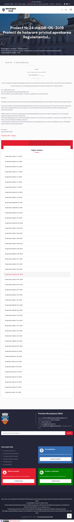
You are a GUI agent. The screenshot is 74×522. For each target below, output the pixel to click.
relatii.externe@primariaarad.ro (52, 426)
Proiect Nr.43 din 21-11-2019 (13, 177)
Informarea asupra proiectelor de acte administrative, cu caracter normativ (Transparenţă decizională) (31, 50)
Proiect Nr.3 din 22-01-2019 (13, 382)
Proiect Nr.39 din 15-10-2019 (13, 197)
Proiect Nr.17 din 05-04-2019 (13, 310)
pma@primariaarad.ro (49, 424)
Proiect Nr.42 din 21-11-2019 (13, 182)
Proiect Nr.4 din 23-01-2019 (13, 377)
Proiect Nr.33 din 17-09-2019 (13, 228)
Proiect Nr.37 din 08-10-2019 (13, 207)
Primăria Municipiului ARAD (45, 517)
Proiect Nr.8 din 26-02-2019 (13, 356)
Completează (18, 481)
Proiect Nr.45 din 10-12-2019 (13, 166)
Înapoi (13, 135)
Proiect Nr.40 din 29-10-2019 (14, 192)
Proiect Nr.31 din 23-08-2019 (13, 238)
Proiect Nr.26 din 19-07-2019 (13, 264)
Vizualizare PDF (5, 135)
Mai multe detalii (55, 459)
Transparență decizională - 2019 (10, 52)
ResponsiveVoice (12, 520)
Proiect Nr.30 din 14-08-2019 (14, 243)
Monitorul (13, 48)
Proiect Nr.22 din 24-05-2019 (14, 284)
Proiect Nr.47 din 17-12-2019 (13, 156)
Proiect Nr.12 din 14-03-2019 (13, 336)
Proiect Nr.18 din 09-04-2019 (14, 305)
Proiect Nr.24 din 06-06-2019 (14, 274)
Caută (69, 433)
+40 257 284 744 (46, 422)
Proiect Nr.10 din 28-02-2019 (13, 346)
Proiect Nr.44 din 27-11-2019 (13, 172)
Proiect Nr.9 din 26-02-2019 (13, 351)
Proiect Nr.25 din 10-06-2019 (13, 269)
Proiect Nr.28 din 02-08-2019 (14, 254)
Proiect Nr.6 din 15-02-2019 (13, 366)
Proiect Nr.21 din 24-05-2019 (13, 290)
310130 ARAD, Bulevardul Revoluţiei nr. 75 (55, 418)
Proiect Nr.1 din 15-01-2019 (13, 392)
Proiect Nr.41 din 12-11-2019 (13, 187)
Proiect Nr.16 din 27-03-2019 (13, 315)
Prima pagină (5, 48)
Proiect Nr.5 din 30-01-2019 (13, 372)
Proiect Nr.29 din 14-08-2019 (13, 248)
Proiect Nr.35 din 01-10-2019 (13, 218)
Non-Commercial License (14, 521)
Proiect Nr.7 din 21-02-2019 (13, 361)
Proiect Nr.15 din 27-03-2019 (13, 320)
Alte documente (22, 48)
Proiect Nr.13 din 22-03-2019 (13, 331)
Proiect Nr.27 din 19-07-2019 (13, 259)
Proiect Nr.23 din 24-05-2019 (14, 279)
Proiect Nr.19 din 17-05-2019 (13, 300)
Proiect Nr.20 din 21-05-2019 (13, 295)
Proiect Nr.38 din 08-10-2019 (13, 202)
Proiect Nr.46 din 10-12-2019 (13, 161)
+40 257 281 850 (36, 2)
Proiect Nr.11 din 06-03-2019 (13, 341)
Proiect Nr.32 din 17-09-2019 (13, 233)
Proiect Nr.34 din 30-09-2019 (14, 223)
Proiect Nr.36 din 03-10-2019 (13, 213)
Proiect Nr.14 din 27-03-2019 (13, 325)
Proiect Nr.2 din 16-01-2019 (13, 387)
